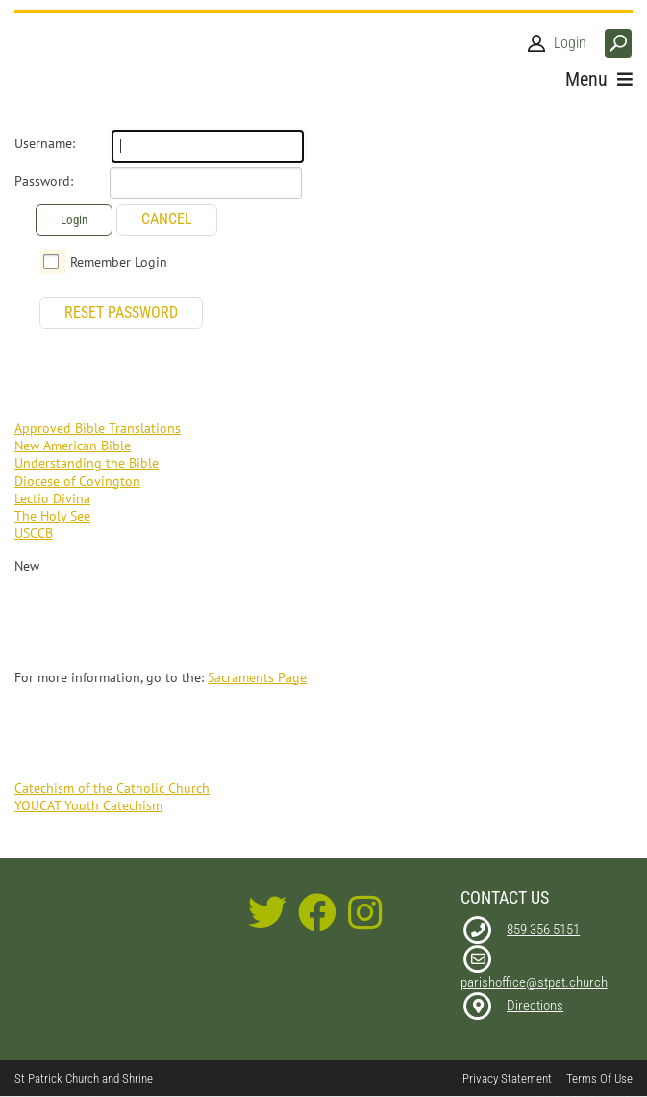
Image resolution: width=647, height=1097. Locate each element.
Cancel (166, 219)
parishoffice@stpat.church (534, 982)
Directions (535, 1005)
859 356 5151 (543, 929)
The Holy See (52, 515)
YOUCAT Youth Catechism (88, 805)
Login (570, 43)
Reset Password (121, 312)
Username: (44, 143)
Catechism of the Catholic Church (112, 788)
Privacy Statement (507, 1078)
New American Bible (72, 445)
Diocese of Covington (77, 481)
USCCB (33, 533)
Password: (43, 181)
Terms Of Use (599, 1078)
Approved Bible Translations (97, 428)
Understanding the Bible (86, 463)
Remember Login (118, 261)
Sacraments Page (257, 677)
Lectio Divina (52, 498)
